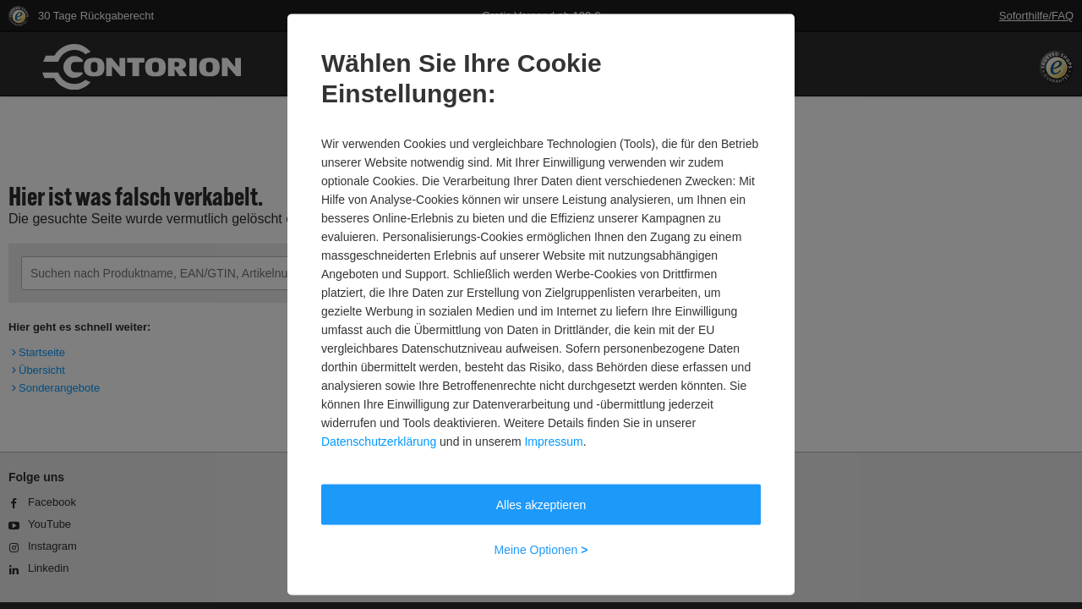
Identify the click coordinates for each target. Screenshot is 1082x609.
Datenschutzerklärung (378, 441)
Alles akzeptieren (541, 505)
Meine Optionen (541, 550)
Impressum (553, 441)
